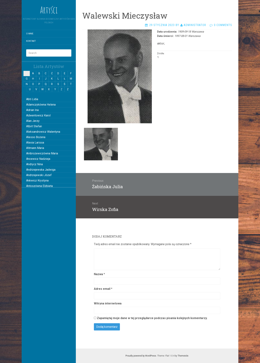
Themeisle (183, 356)
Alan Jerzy (33, 121)
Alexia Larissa (35, 142)
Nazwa (99, 274)
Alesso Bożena (35, 137)
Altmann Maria (35, 148)
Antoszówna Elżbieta (39, 186)
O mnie (29, 33)
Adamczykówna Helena (41, 104)
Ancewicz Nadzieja (38, 159)
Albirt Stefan (34, 126)
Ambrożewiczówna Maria (42, 153)
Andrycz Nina (34, 164)
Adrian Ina (32, 110)
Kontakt (31, 41)
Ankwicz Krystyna (37, 180)
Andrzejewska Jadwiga (40, 169)
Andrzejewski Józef (39, 175)
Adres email (103, 289)
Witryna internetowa (108, 303)
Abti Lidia (32, 99)
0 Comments (223, 25)
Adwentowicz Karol (38, 115)
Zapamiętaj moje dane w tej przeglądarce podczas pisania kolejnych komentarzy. (152, 318)
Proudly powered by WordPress (140, 356)
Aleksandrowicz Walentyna (43, 131)
